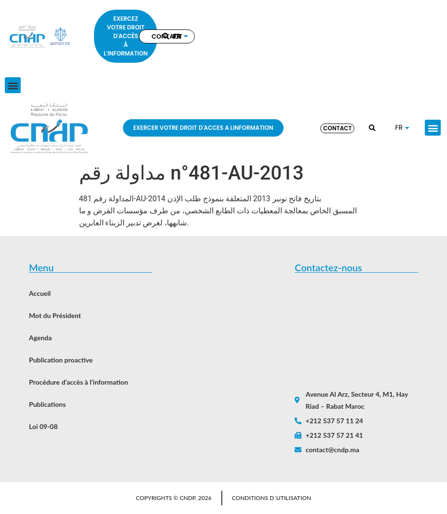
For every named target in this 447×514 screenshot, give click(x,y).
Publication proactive (61, 360)
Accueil (40, 293)
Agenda (40, 337)
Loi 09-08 (43, 426)
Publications (47, 404)
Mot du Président (55, 315)
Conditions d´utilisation (272, 497)
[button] (13, 85)
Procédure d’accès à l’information (78, 382)
